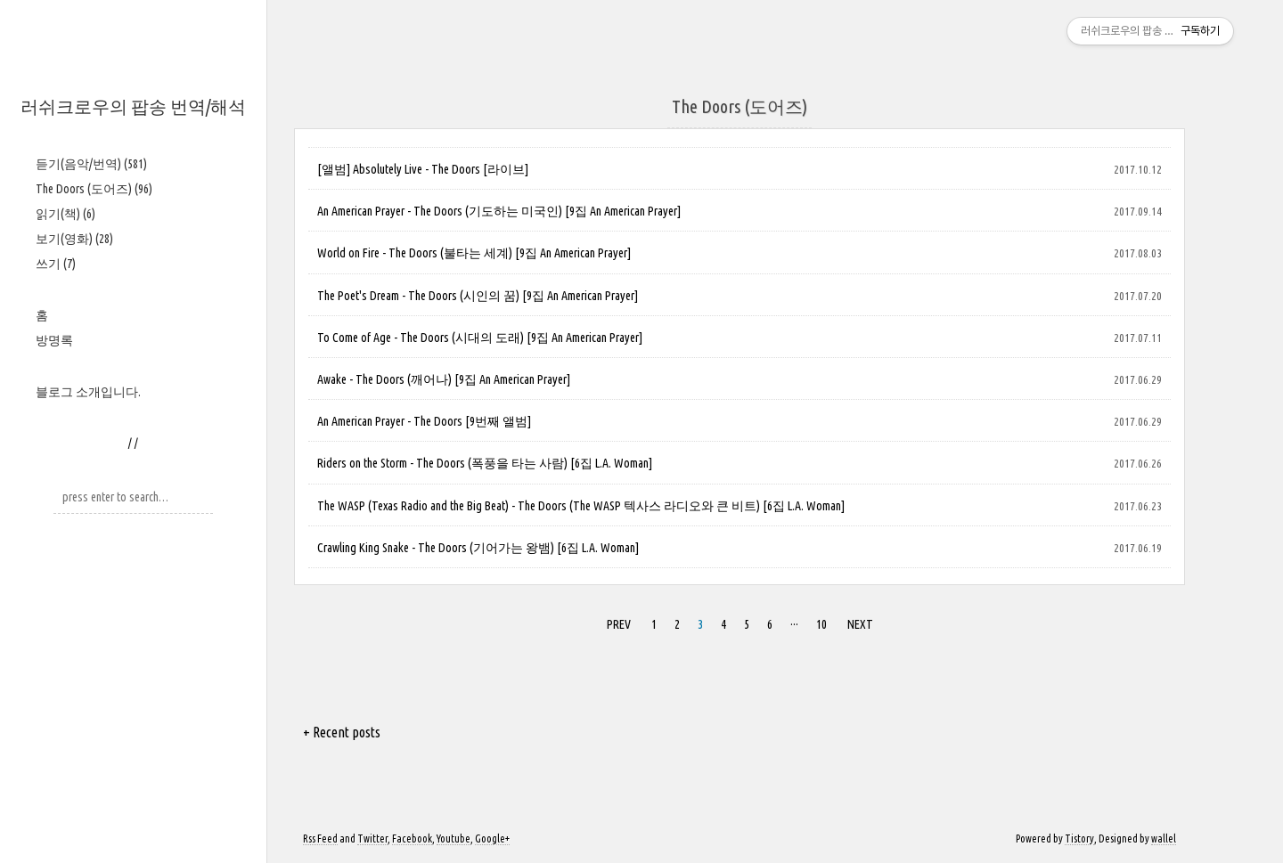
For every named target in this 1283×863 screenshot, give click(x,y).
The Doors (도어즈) (94, 189)
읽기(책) (65, 214)
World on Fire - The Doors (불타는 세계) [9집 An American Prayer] (474, 253)
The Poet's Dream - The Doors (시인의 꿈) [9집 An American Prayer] (477, 296)
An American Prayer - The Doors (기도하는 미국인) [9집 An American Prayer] (499, 211)
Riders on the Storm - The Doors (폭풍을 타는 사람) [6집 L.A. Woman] (484, 463)
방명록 (54, 340)
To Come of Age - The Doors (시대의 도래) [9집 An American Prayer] (479, 337)
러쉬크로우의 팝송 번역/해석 (133, 106)
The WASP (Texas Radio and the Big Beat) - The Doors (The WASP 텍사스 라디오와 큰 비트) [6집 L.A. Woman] (581, 506)
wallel (1163, 838)
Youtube (453, 838)
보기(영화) (74, 239)
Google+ (492, 838)
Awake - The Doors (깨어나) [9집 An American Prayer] (443, 379)
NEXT (860, 624)
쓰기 (56, 263)
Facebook (412, 838)
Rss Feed (320, 838)
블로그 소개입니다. (88, 392)
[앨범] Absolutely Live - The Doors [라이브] (422, 169)
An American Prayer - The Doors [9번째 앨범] (424, 421)
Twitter (372, 838)
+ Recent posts (341, 732)
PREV (619, 624)
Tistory (1079, 838)
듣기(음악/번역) (91, 164)
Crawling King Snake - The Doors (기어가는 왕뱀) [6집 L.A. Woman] (478, 548)
